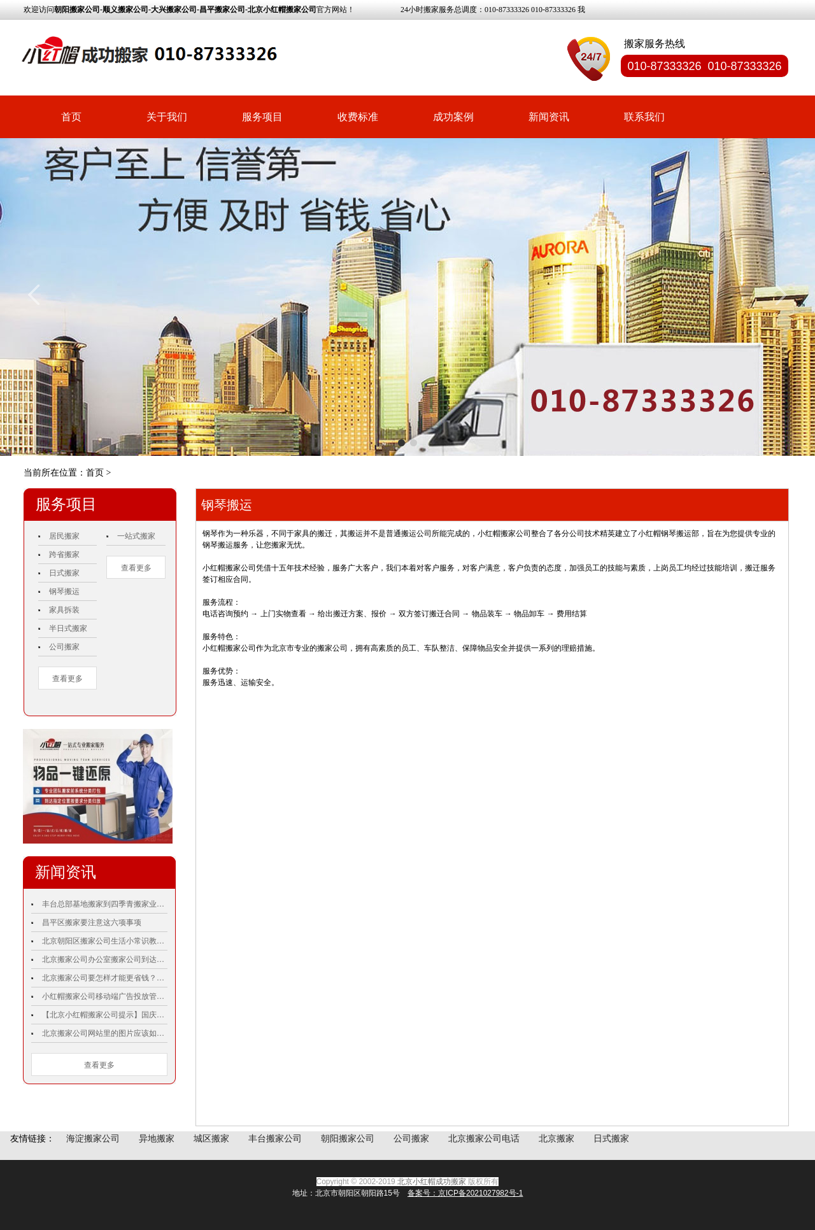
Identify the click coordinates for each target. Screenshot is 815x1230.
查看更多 (67, 678)
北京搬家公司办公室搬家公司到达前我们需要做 (104, 959)
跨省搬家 (64, 554)
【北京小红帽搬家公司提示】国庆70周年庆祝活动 (104, 1014)
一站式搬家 (136, 536)
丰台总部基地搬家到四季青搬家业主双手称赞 (104, 904)
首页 (71, 116)
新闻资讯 (548, 116)
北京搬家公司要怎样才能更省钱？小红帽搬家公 (104, 977)
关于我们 (166, 116)
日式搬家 (64, 573)
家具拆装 (64, 609)
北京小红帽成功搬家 (431, 1181)
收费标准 (357, 116)
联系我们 (644, 116)
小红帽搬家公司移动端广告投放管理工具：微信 (104, 996)
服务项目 (262, 116)
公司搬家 (64, 646)
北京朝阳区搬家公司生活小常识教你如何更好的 (104, 941)
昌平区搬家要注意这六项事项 (91, 922)
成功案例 (453, 116)
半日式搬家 (68, 628)
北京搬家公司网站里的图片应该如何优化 (104, 1033)
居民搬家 (64, 536)
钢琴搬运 (64, 591)
